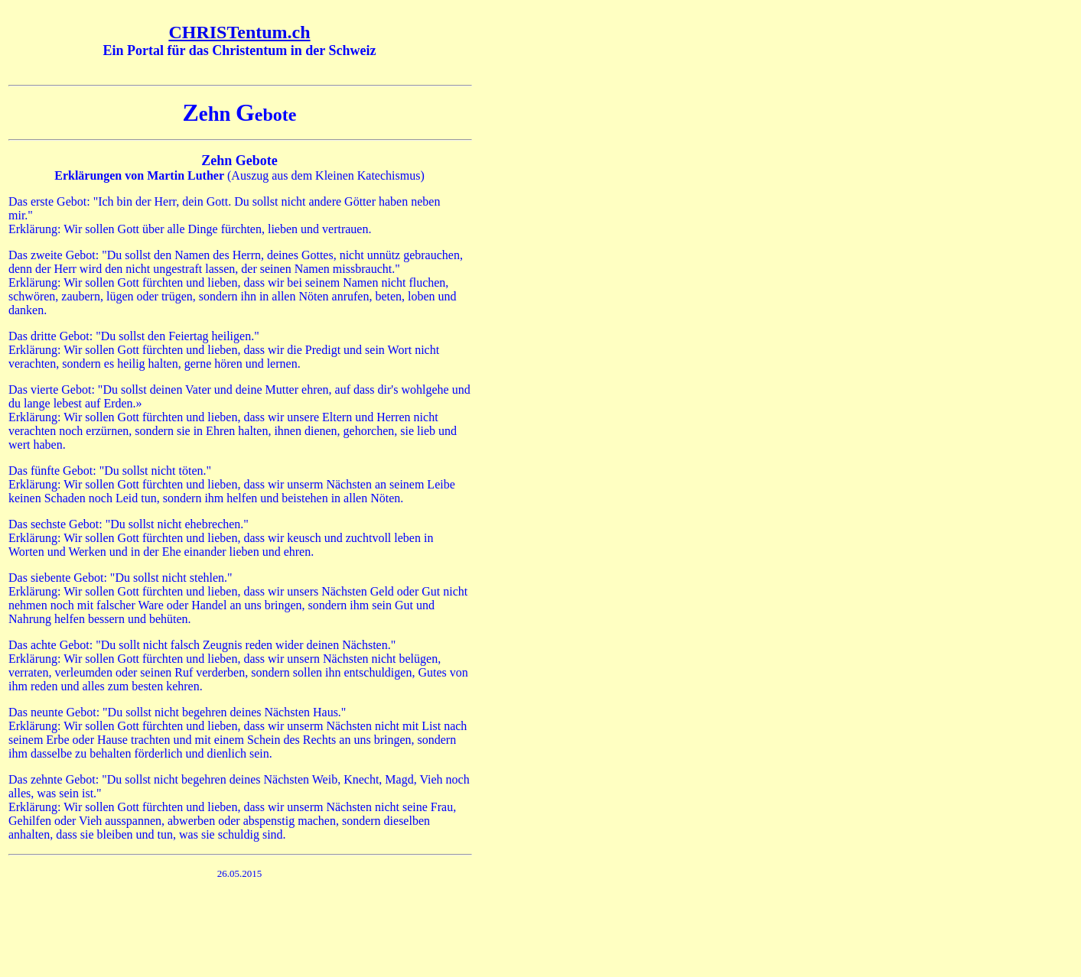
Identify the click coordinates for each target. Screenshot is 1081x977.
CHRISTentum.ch (239, 32)
